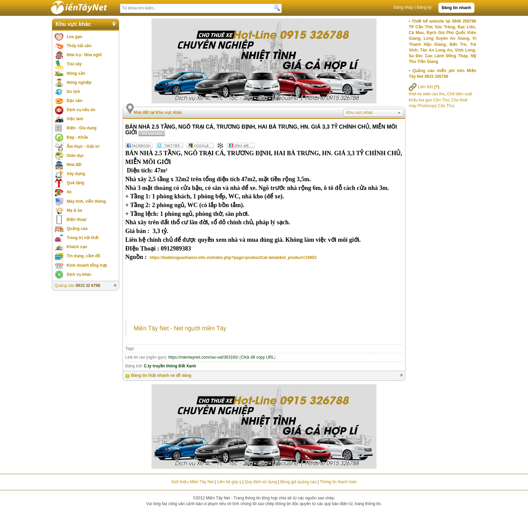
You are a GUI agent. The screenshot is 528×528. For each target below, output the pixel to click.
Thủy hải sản (79, 45)
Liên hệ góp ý (229, 482)
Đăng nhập (404, 7)
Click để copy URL (257, 357)
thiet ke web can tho (427, 94)
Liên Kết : (424, 87)
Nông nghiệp (79, 82)
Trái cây (74, 64)
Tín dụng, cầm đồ (83, 256)
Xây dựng (76, 173)
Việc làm (75, 119)
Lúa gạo (74, 36)
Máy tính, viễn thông (86, 201)
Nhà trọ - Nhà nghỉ (84, 55)
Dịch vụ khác (79, 274)
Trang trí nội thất (83, 237)
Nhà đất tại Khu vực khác (158, 112)
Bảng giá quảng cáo (298, 482)
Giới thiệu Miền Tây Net (192, 482)
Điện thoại (77, 219)
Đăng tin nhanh (456, 7)
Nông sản (76, 73)
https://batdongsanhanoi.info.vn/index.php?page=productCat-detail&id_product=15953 (233, 257)
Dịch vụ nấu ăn (81, 109)
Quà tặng (75, 182)
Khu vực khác (73, 24)
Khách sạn (77, 246)
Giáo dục (75, 155)
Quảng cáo (77, 228)
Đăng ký (424, 7)
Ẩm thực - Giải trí (83, 146)
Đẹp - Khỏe (77, 137)
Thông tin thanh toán (338, 482)
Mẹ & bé (74, 210)
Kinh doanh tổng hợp (87, 265)
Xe (69, 192)
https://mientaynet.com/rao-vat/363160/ (203, 357)
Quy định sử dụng (261, 482)
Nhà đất (74, 164)
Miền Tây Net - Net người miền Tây (180, 328)
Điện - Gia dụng (82, 128)
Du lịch (73, 91)
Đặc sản (74, 100)
